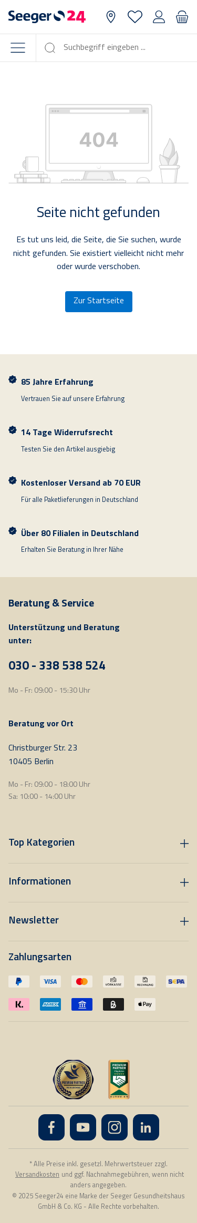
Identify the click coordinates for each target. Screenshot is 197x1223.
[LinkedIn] (146, 1127)
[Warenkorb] (182, 17)
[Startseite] (47, 17)
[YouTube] (83, 1127)
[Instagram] (114, 1127)
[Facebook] (51, 1127)
